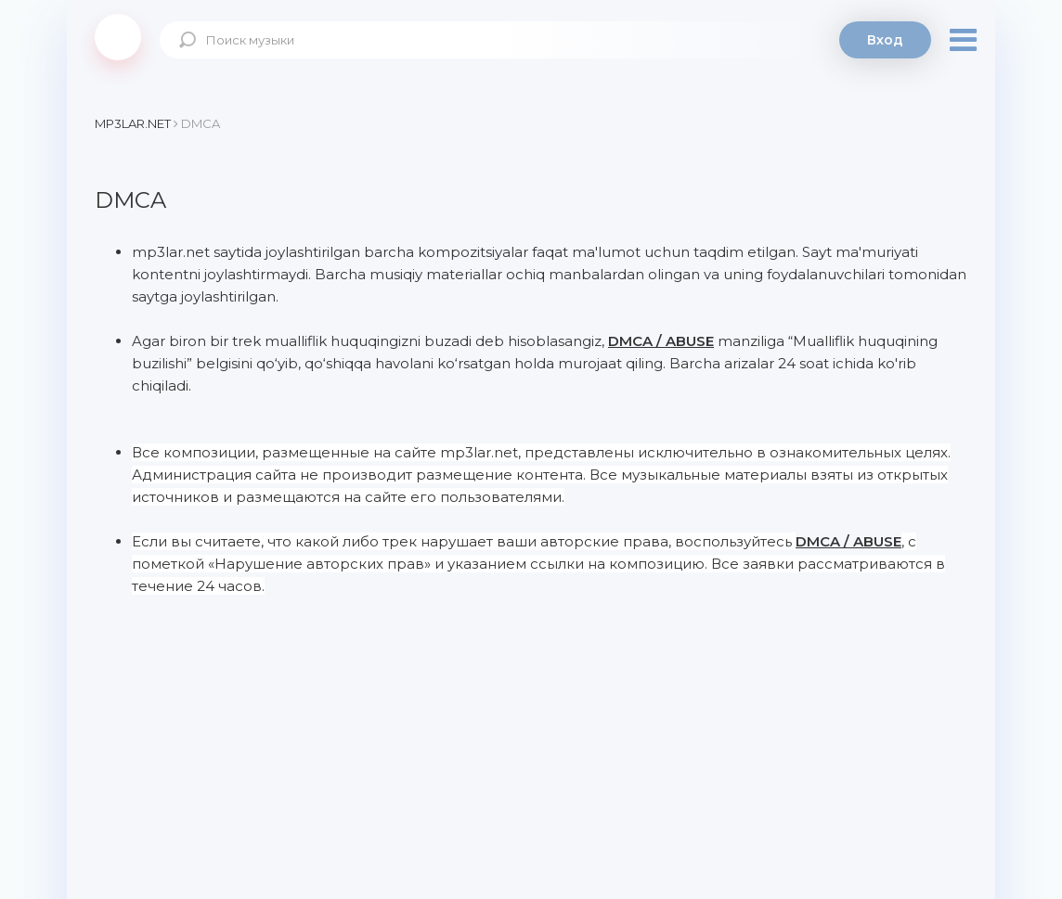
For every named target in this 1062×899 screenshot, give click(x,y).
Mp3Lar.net (118, 37)
